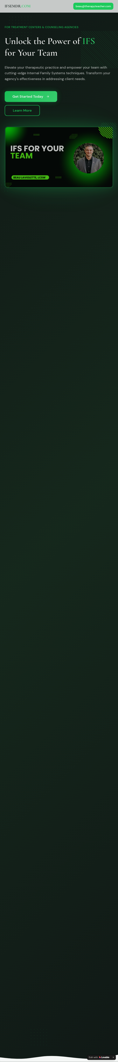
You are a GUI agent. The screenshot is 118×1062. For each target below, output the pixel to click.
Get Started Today (30, 97)
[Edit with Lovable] (99, 1057)
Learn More (22, 111)
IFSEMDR (18, 6)
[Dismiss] (113, 1057)
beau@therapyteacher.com (93, 6)
